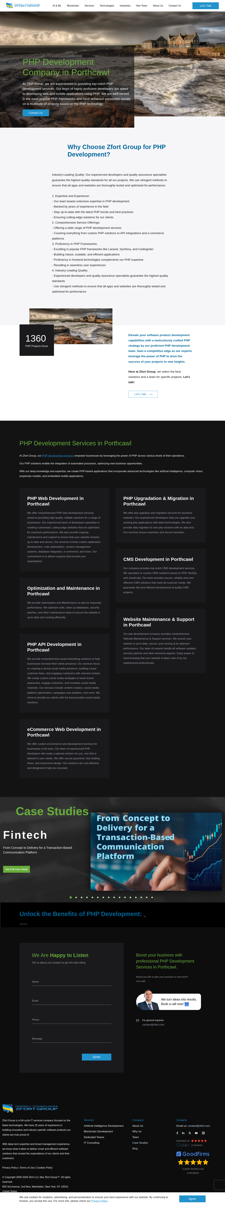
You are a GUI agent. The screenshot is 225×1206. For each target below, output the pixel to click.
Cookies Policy (44, 1167)
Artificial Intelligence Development (103, 1125)
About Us (137, 1125)
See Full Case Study (16, 869)
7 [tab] (103, 897)
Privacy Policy (99, 1200)
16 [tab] (152, 897)
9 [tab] (114, 897)
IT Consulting (91, 1142)
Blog (135, 1148)
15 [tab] (146, 897)
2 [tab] (76, 897)
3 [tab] (81, 897)
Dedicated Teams (94, 1137)
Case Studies (140, 1142)
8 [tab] (108, 897)
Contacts (181, 1120)
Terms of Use (27, 1167)
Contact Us (175, 5)
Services (89, 1120)
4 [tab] (87, 897)
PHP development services (58, 455)
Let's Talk (205, 5)
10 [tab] (119, 897)
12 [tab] (130, 897)
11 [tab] (125, 897)
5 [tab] (92, 897)
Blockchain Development (98, 1131)
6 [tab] (98, 897)
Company (138, 1120)
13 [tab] (136, 897)
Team (135, 1137)
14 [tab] (141, 897)
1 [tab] (70, 897)
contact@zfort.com (153, 1024)
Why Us (137, 1131)
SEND (96, 1057)
